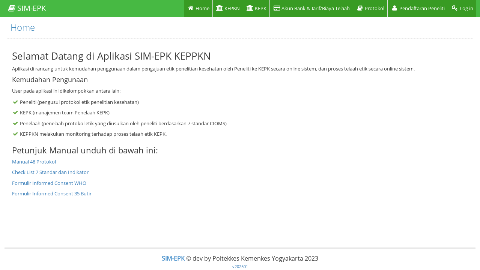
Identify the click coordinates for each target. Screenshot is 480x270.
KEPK (256, 8)
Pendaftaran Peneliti (418, 8)
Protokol (370, 8)
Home (198, 8)
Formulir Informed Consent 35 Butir (52, 193)
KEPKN (228, 8)
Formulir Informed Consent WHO (49, 183)
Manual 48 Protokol (34, 161)
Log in (462, 8)
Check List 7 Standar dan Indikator (50, 172)
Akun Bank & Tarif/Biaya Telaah (311, 8)
